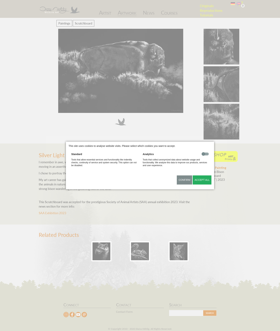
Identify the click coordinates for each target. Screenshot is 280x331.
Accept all (202, 179)
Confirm (184, 179)
